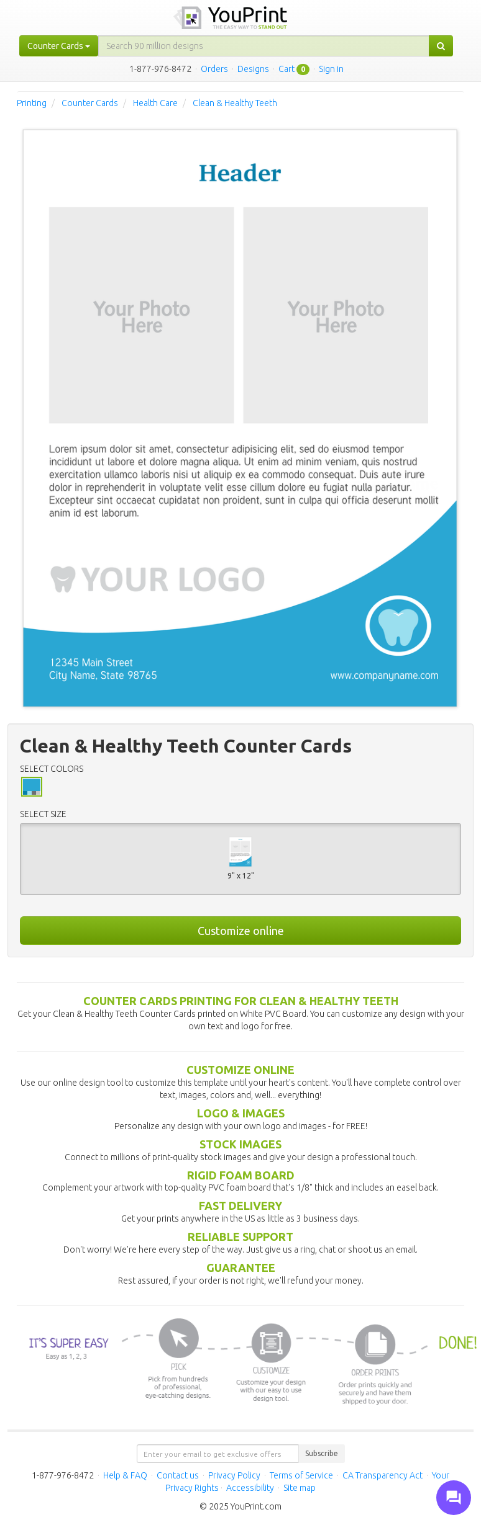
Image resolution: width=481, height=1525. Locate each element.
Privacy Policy (234, 1475)
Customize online (241, 930)
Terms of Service (301, 1475)
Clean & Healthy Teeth (235, 103)
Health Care (155, 103)
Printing (32, 103)
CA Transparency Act (382, 1475)
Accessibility (250, 1488)
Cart (286, 69)
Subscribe (321, 1453)
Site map (299, 1488)
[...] (263, 45)
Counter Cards (90, 103)
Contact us (178, 1475)
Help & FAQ (125, 1475)
